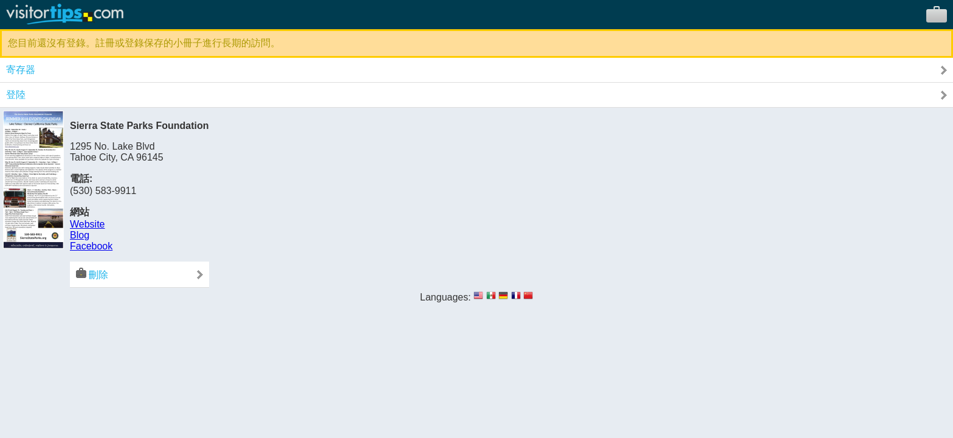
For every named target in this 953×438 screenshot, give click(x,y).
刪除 (92, 274)
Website (87, 224)
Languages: (445, 297)
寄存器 (20, 69)
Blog (79, 235)
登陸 (16, 94)
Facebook (91, 246)
